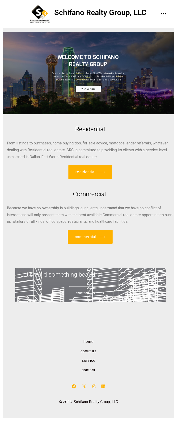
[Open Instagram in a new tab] (94, 386)
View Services (88, 89)
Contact (88, 370)
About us (88, 351)
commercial (85, 237)
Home (89, 341)
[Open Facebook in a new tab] (74, 386)
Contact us (85, 293)
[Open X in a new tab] (84, 386)
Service (89, 360)
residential (86, 172)
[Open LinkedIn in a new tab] (103, 386)
